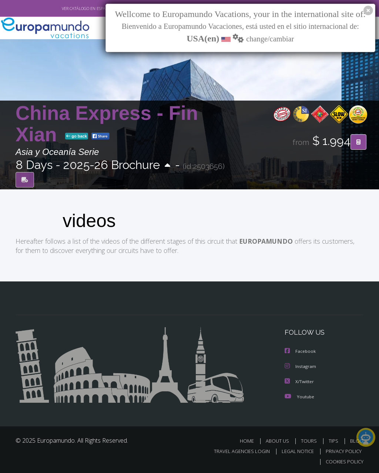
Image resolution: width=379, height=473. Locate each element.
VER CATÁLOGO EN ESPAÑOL (70, 8)
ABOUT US (279, 439)
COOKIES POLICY (342, 460)
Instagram (301, 365)
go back (76, 136)
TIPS (334, 439)
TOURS (310, 439)
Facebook (300, 351)
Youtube (299, 395)
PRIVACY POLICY (342, 450)
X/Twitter (299, 380)
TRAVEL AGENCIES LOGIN (236, 450)
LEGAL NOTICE (294, 450)
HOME (249, 439)
